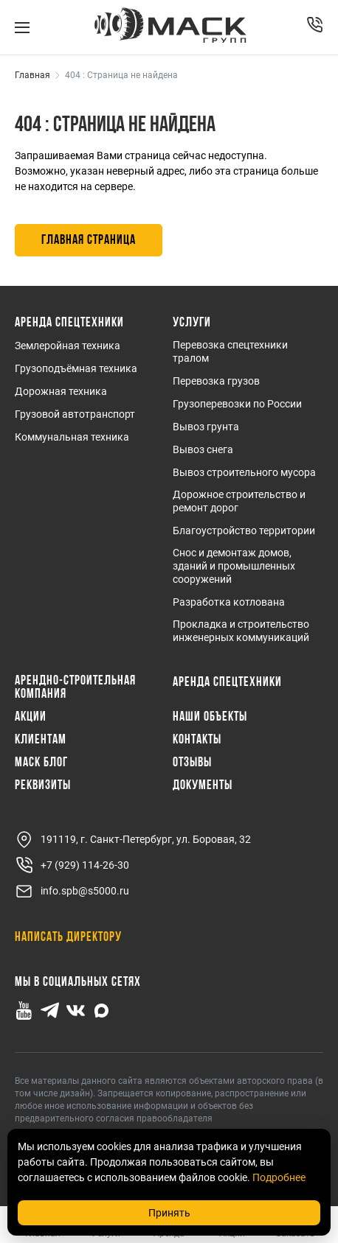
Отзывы (192, 763)
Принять (169, 1213)
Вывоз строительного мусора (244, 472)
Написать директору (68, 938)
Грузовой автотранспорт (75, 414)
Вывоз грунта (206, 427)
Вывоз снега (203, 449)
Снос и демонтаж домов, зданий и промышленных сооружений (234, 566)
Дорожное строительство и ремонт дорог (239, 501)
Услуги (192, 323)
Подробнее (279, 1177)
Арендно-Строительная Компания (75, 688)
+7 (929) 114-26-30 (72, 865)
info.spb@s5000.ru (72, 891)
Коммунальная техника (72, 437)
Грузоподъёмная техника (76, 368)
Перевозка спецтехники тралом (230, 351)
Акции (30, 717)
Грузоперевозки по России (237, 404)
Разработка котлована (229, 602)
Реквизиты (43, 786)
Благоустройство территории (244, 530)
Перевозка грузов (216, 381)
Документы (202, 786)
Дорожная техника (61, 391)
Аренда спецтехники (69, 323)
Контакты (197, 740)
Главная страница (88, 240)
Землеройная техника (67, 345)
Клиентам (40, 740)
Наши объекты (210, 717)
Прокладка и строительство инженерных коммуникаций (241, 630)
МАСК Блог (41, 763)
